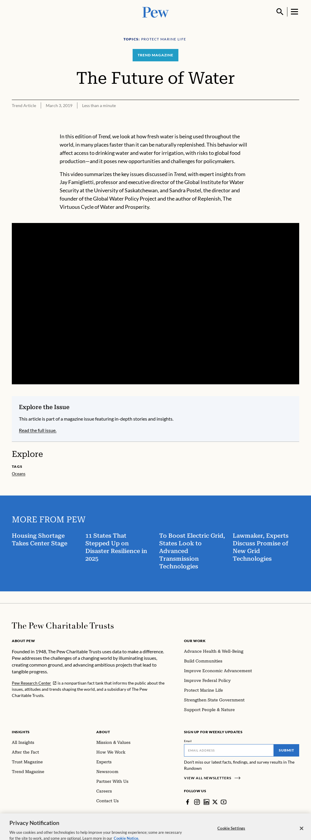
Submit (286, 750)
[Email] (229, 750)
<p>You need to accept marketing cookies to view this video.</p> (155, 303)
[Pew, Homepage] (155, 12)
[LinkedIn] (206, 801)
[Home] (63, 625)
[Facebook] (187, 801)
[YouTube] (223, 801)
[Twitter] (215, 802)
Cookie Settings (231, 832)
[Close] (301, 832)
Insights (21, 732)
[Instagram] (197, 801)
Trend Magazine (155, 55)
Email (188, 740)
